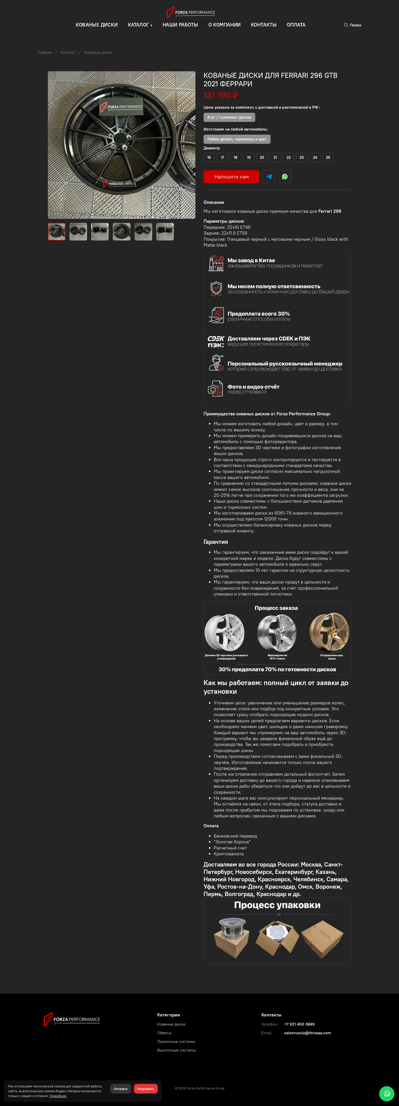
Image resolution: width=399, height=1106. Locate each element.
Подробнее (57, 1096)
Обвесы (164, 1032)
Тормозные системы (176, 1041)
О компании (224, 25)
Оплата (296, 25)
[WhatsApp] (386, 1093)
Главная (45, 52)
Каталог (138, 25)
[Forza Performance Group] (72, 1018)
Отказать (121, 1089)
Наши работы (180, 25)
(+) (209, 157)
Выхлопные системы (176, 1050)
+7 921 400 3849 (299, 1024)
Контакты (264, 25)
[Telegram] (269, 176)
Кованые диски (98, 52)
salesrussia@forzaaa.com (307, 1032)
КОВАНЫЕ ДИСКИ (97, 25)
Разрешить (145, 1089)
